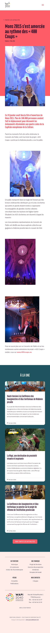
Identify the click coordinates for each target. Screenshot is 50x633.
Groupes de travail (35, 572)
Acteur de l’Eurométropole (14, 570)
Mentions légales (15, 617)
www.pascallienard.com (32, 619)
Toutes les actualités (12, 20)
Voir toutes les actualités (25, 541)
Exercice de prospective (35, 567)
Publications (14, 583)
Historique (14, 564)
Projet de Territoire (35, 564)
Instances (35, 570)
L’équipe (35, 581)
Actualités (14, 581)
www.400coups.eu (24, 352)
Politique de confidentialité (31, 617)
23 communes (14, 567)
